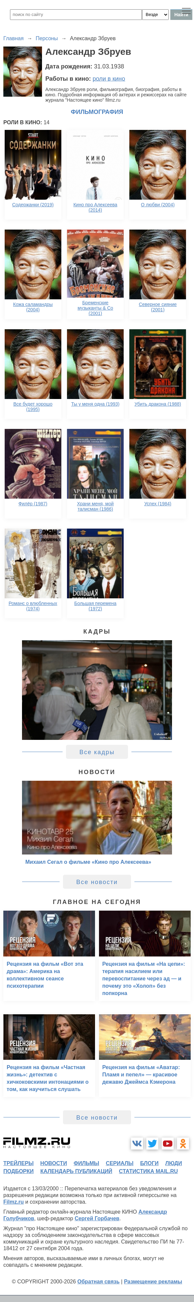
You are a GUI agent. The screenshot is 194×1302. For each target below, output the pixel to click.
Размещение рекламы (153, 1281)
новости (53, 1163)
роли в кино (109, 78)
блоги (149, 1163)
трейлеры (18, 1163)
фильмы (86, 1163)
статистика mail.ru (148, 1171)
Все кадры (97, 752)
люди (173, 1163)
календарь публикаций (76, 1171)
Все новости (97, 882)
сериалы (119, 1163)
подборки (18, 1171)
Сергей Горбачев (97, 1218)
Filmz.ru (13, 1202)
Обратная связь (98, 1281)
